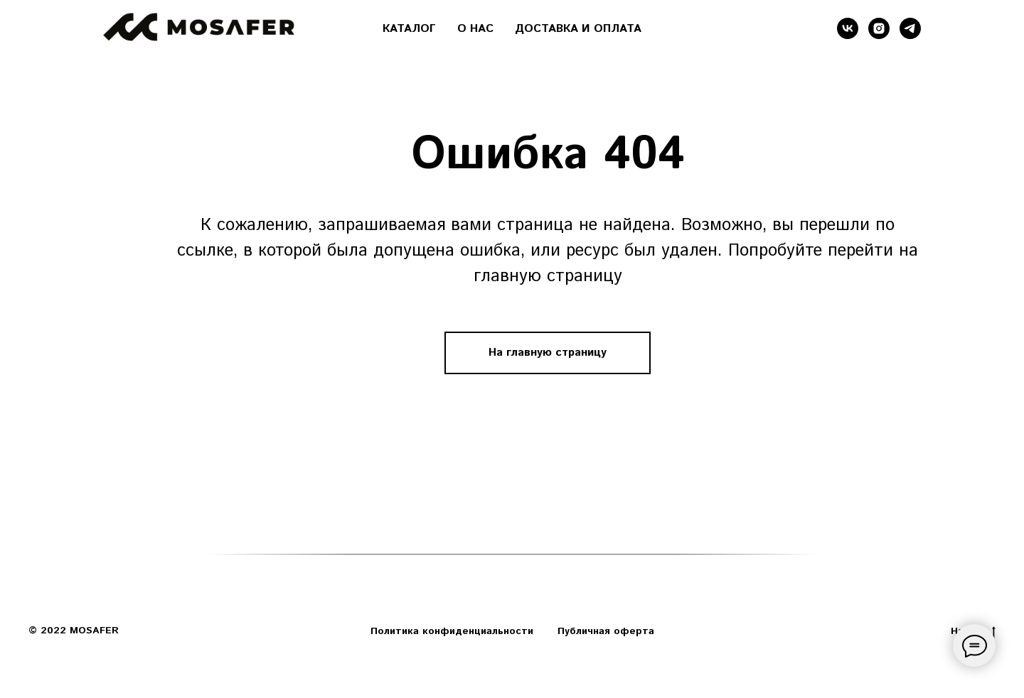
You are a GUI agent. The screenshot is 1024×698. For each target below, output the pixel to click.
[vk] (847, 28)
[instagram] (879, 28)
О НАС (475, 29)
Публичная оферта (606, 631)
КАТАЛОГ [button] (409, 29)
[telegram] (910, 28)
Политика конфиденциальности (451, 631)
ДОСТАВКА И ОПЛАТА (578, 29)
